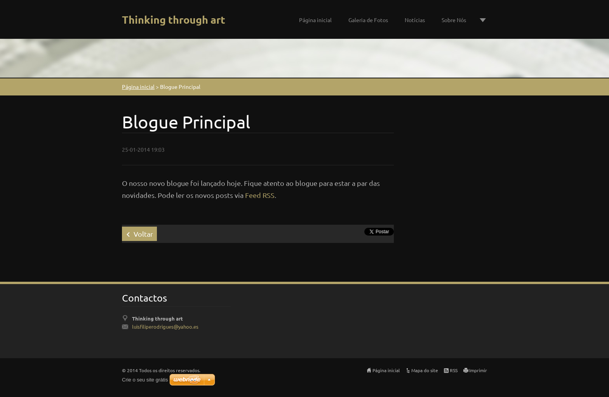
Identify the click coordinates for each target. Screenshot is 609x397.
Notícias (415, 19)
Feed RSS (260, 195)
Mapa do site (424, 370)
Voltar (143, 234)
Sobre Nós (454, 19)
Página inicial (315, 19)
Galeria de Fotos (368, 19)
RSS (454, 370)
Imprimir (478, 370)
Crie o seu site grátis (145, 380)
